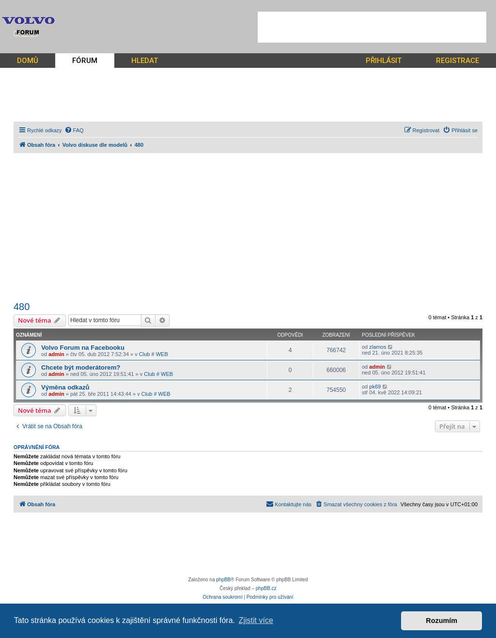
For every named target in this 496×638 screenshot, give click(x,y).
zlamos (377, 347)
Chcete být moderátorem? (80, 367)
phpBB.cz (266, 588)
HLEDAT (144, 60)
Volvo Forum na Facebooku (82, 347)
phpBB (223, 579)
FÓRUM (84, 60)
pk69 (375, 386)
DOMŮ (27, 60)
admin (56, 354)
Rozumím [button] (441, 620)
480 (22, 306)
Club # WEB (153, 354)
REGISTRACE (457, 60)
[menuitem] (74, 130)
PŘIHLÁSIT (384, 60)
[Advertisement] (372, 27)
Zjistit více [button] (256, 620)
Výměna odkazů (65, 387)
